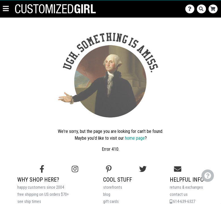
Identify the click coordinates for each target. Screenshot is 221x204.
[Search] (203, 15)
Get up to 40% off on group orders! (110, 3)
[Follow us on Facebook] (42, 169)
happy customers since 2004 (40, 187)
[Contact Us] (191, 15)
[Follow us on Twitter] (142, 169)
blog (106, 194)
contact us (179, 194)
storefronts (112, 187)
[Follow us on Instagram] (75, 169)
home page (135, 138)
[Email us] (177, 169)
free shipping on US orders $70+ (43, 194)
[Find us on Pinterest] (109, 169)
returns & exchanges (186, 187)
